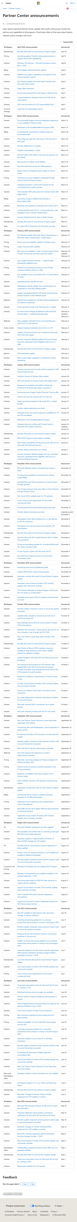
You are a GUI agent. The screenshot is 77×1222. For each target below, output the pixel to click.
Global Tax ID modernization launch (30, 109)
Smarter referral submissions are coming (32, 449)
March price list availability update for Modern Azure (36, 242)
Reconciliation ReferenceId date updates (31, 70)
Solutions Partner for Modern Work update (32, 376)
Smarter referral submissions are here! (31, 408)
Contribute (44, 1211)
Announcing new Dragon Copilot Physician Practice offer (38, 392)
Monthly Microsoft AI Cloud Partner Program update (36, 51)
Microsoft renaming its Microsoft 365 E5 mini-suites (36, 711)
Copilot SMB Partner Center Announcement (33, 572)
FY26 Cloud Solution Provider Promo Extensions (34, 1010)
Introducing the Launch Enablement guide (32, 567)
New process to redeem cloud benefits (31, 162)
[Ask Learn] (67, 8)
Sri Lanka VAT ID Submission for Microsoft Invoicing (36, 226)
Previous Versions (23, 1211)
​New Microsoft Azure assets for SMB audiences (34, 166)
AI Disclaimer (9, 1211)
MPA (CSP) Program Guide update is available (33, 438)
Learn (5, 8)
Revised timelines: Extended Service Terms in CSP (35, 328)
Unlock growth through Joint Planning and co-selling (36, 307)
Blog (34, 1211)
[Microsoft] (38, 3)
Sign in (72, 3)
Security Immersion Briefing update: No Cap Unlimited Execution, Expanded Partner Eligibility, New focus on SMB (37, 341)
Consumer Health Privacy (14, 1215)
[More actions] (72, 8)
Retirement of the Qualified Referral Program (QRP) (35, 127)
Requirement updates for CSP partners (31, 1166)
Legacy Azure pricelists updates (28, 246)
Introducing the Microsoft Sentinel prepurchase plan (36, 507)
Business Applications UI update (29, 146)
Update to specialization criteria (28, 150)
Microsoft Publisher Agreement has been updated (35, 827)
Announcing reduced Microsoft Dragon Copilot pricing (37, 93)
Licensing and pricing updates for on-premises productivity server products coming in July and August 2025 (37, 1031)
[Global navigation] (2, 3)
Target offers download (25, 88)
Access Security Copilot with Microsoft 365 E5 (34, 551)
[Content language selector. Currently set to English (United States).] (15, 1206)
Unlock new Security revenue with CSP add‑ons (34, 397)
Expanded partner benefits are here (30, 281)
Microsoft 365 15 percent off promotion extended (35, 748)
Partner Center (14, 8)
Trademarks (44, 1215)
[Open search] (66, 3)
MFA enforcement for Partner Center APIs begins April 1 (37, 381)
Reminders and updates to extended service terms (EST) (37, 206)
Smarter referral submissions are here (30, 512)
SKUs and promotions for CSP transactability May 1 (36, 104)
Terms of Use (32, 1215)
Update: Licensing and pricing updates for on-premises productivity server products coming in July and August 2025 (37, 943)
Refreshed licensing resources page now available (35, 992)
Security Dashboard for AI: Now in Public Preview (35, 217)
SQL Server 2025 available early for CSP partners (35, 496)
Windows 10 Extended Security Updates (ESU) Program (37, 866)
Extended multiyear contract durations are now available (37, 1073)
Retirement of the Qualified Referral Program (33, 420)
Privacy (53, 1211)
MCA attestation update (26, 353)
